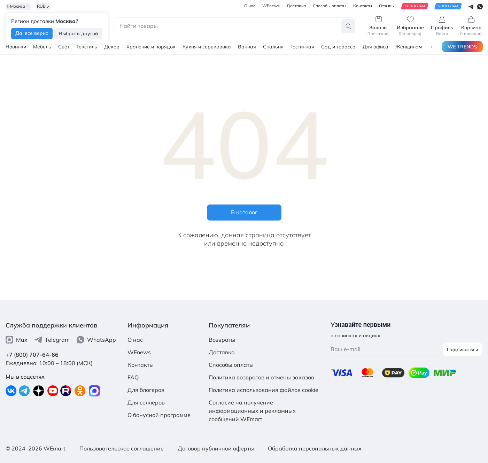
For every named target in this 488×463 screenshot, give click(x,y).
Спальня (273, 47)
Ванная (247, 47)
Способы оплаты (231, 364)
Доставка (222, 352)
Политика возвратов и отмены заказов (261, 377)
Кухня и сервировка (207, 47)
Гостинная (302, 47)
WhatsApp (96, 340)
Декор (111, 47)
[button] (432, 46)
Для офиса (375, 47)
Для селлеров (146, 402)
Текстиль (86, 47)
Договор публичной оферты (216, 448)
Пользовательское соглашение (121, 448)
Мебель (42, 47)
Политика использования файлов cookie (263, 389)
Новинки (16, 47)
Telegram (52, 340)
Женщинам (408, 47)
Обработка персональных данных (315, 448)
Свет (63, 47)
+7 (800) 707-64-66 (32, 354)
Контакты (140, 364)
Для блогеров (145, 389)
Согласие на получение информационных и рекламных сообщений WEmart (252, 411)
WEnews (139, 352)
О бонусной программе (159, 414)
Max (17, 340)
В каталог (244, 212)
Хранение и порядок (151, 47)
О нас (135, 339)
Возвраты (222, 339)
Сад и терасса (338, 47)
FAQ (133, 377)
